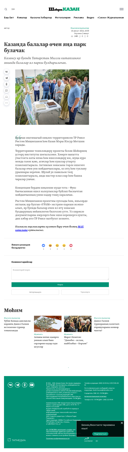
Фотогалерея (62, 17)
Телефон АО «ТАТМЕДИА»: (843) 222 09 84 (98, 400)
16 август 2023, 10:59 (80, 31)
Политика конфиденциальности (58, 439)
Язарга (60, 285)
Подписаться (100, 434)
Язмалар (22, 17)
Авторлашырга (35, 292)
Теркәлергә (85, 292)
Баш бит (9, 17)
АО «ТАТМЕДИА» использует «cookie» (59, 430)
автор (7, 28)
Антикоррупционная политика (95, 396)
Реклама (79, 17)
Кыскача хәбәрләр (41, 17)
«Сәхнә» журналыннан (110, 17)
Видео (90, 17)
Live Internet (88, 439)
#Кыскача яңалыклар (80, 28)
